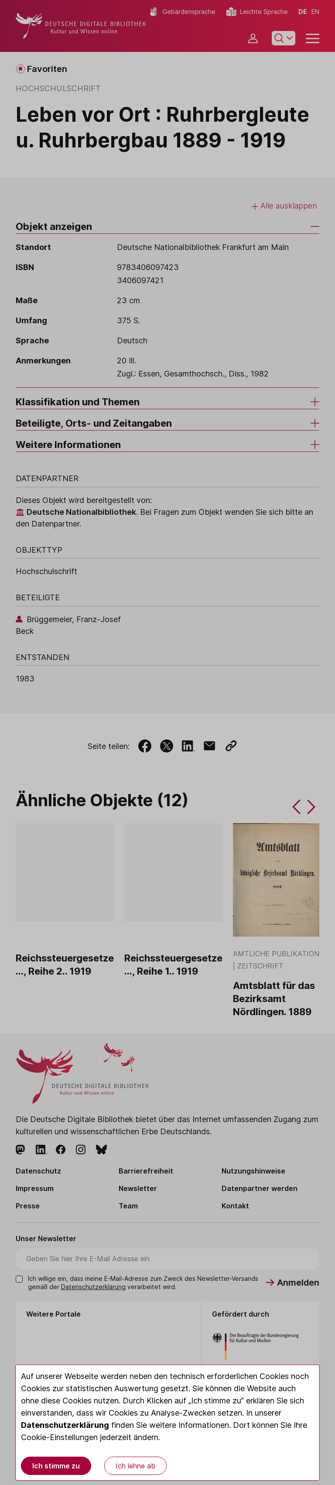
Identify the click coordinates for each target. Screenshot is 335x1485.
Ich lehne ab (135, 1465)
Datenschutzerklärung (65, 1425)
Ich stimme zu (56, 1465)
